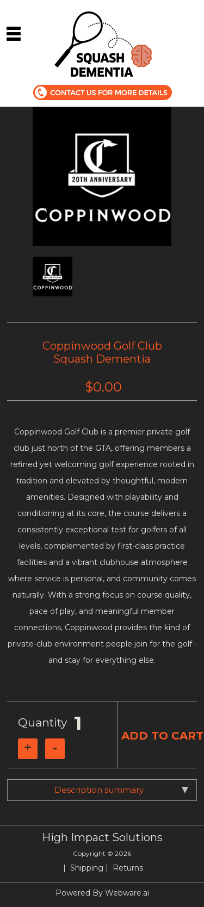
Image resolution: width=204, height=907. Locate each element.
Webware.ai (127, 893)
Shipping (86, 868)
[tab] (102, 790)
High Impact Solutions (102, 837)
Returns (128, 868)
